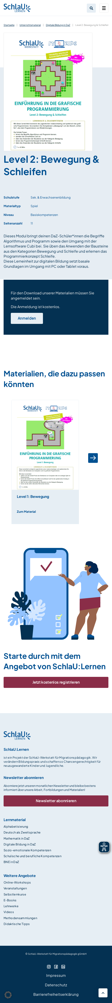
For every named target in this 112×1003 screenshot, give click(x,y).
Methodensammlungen (20, 918)
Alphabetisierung (16, 826)
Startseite (9, 24)
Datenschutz (56, 984)
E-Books (10, 900)
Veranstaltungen (15, 888)
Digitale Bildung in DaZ (58, 24)
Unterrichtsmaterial (30, 24)
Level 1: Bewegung (33, 496)
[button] (93, 458)
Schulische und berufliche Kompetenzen (32, 856)
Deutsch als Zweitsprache (22, 832)
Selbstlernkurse (15, 894)
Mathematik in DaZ (17, 838)
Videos (9, 912)
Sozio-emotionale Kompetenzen (27, 850)
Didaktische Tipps (17, 924)
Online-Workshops (17, 882)
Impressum (56, 975)
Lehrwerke (11, 906)
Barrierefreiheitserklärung (56, 994)
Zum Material (26, 511)
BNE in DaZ (11, 862)
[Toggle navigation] (103, 8)
